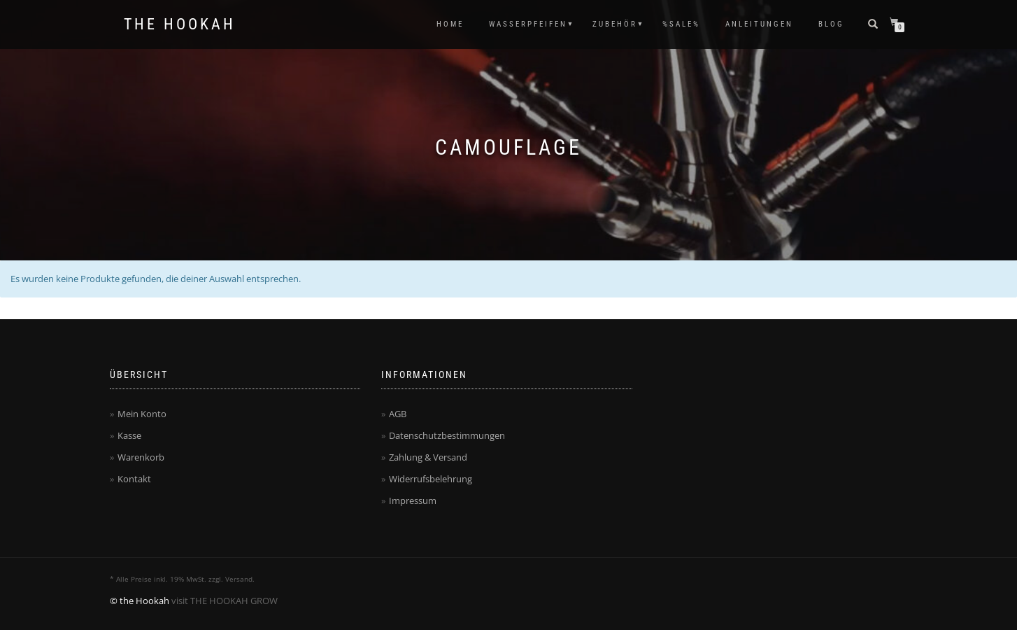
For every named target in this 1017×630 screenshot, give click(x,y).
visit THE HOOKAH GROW (224, 600)
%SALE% (681, 24)
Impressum (412, 500)
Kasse (129, 435)
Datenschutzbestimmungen (447, 435)
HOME (450, 24)
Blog (831, 24)
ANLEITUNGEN (759, 24)
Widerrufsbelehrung (430, 478)
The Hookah (180, 24)
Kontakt (134, 478)
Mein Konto (142, 413)
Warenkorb (141, 457)
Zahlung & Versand (428, 457)
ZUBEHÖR (614, 24)
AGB (397, 413)
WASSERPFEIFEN (528, 24)
